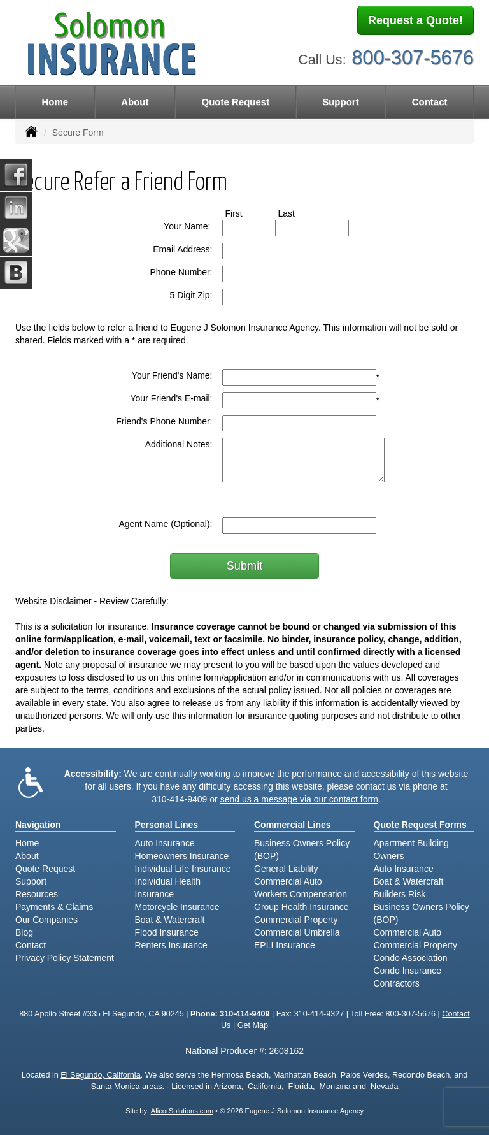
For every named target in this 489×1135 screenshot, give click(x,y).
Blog (24, 932)
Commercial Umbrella (297, 932)
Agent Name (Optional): (165, 524)
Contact (430, 101)
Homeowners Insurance (182, 856)
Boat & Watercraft (170, 920)
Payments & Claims (54, 907)
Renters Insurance (171, 945)
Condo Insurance (408, 970)
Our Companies (46, 920)
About (134, 101)
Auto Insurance (165, 843)
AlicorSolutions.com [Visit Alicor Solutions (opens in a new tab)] (182, 1111)
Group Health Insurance (301, 907)
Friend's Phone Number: (164, 421)
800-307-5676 (412, 56)
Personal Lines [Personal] (167, 825)
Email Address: (182, 249)
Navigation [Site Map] (38, 825)
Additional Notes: (179, 444)
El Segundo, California (100, 1075)
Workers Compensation (300, 894)
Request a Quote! (415, 21)
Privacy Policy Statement (64, 958)
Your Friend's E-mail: (172, 398)
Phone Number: (181, 272)
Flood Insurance (167, 932)
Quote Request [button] (235, 101)
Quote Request (45, 869)
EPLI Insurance (284, 945)
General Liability (286, 869)
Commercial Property (295, 920)
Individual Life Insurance (183, 869)
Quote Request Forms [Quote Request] (420, 825)
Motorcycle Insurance (177, 907)
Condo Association (411, 958)
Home (54, 101)
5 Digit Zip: (191, 295)
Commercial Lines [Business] (292, 825)
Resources (36, 894)
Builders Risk (400, 894)
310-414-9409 (179, 799)
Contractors (397, 983)
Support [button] (340, 101)
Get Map (252, 1025)
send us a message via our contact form (299, 799)
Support (30, 881)
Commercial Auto (288, 881)
